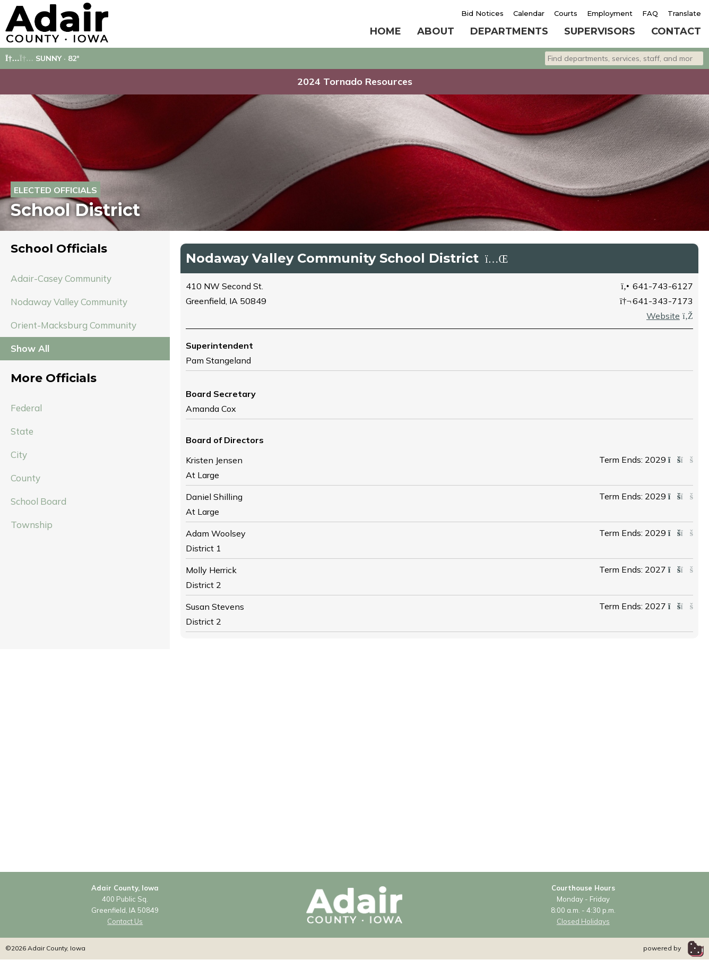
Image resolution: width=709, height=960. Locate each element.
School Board (38, 501)
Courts (565, 13)
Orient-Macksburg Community (73, 325)
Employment (610, 13)
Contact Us (125, 921)
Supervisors (599, 31)
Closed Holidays (583, 921)
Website (669, 315)
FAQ (650, 13)
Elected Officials (55, 190)
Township (32, 524)
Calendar (528, 13)
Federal (26, 407)
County (25, 477)
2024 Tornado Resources (354, 81)
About (435, 31)
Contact (676, 31)
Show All (30, 348)
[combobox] (624, 58)
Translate (684, 13)
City (19, 454)
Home (385, 31)
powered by (673, 948)
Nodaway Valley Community (69, 301)
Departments (509, 31)
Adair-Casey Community (61, 278)
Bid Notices (482, 13)
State (22, 431)
